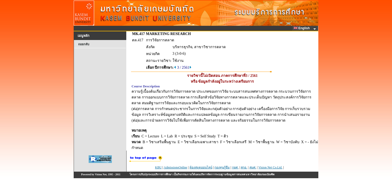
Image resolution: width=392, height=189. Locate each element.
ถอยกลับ (83, 44)
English (302, 28)
